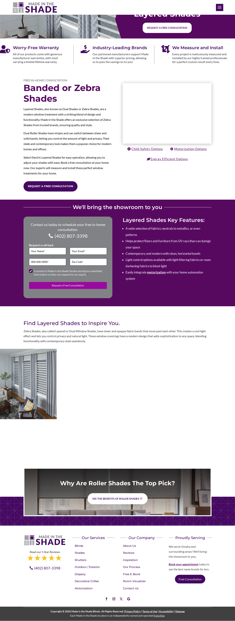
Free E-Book (131, 574)
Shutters (80, 560)
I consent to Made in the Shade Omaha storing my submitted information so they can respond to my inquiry (68, 272)
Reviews (128, 553)
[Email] (88, 251)
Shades (80, 553)
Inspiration (130, 560)
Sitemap (180, 611)
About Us (129, 546)
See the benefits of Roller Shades (115, 498)
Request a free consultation (167, 27)
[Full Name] (47, 251)
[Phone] (47, 262)
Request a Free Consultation (50, 186)
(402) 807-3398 (71, 236)
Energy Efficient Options (169, 159)
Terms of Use (149, 611)
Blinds (79, 546)
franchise (159, 615)
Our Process (131, 567)
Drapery (80, 574)
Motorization (84, 588)
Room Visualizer (134, 581)
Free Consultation (190, 579)
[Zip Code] (88, 262)
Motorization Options (190, 149)
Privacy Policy (132, 611)
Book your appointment (183, 564)
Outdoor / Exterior (87, 567)
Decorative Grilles (87, 581)
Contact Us (131, 588)
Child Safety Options (147, 149)
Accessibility (166, 611)
